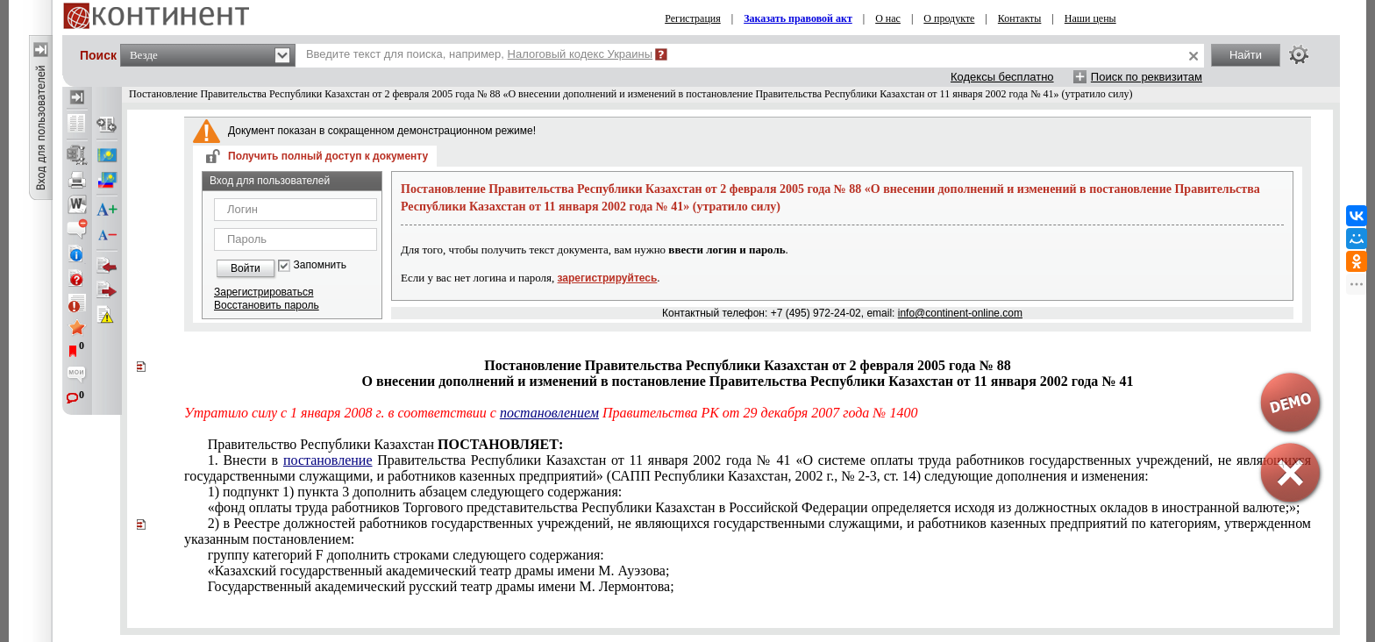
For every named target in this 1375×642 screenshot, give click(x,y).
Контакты (1020, 18)
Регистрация (693, 18)
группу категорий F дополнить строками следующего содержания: (406, 554)
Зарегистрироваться (263, 292)
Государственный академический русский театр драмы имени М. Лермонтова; (441, 586)
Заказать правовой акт (798, 18)
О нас (888, 18)
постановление (328, 460)
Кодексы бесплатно (1002, 76)
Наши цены (1090, 18)
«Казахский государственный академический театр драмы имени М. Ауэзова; (439, 570)
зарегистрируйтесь (608, 278)
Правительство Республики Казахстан (386, 444)
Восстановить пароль (266, 305)
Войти (245, 268)
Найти (1245, 54)
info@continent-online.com (960, 313)
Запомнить (320, 265)
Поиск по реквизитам (1146, 76)
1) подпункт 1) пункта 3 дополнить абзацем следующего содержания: (415, 491)
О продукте (948, 18)
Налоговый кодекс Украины (580, 54)
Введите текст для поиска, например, (479, 54)
